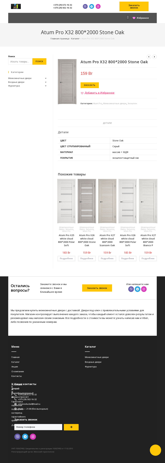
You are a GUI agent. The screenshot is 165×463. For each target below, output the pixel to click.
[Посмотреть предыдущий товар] (149, 57)
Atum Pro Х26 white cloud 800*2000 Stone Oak (87, 240)
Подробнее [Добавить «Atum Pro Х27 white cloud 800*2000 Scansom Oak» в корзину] (107, 258)
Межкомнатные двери (114, 103)
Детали (107, 123)
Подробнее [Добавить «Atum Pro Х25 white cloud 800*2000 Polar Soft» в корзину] (66, 258)
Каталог (75, 38)
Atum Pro (97, 103)
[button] (134, 6)
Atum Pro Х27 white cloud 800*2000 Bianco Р (148, 240)
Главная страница (60, 38)
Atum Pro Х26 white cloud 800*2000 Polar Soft (127, 240)
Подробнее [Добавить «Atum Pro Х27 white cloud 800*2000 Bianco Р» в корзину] (148, 258)
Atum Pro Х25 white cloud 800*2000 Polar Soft (66, 240)
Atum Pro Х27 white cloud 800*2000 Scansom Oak (107, 240)
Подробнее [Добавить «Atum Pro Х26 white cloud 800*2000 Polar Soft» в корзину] (127, 258)
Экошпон (132, 103)
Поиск (11, 56)
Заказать (90, 85)
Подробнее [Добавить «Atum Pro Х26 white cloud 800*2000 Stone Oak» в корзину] (86, 258)
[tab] (107, 123)
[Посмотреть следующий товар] (154, 57)
